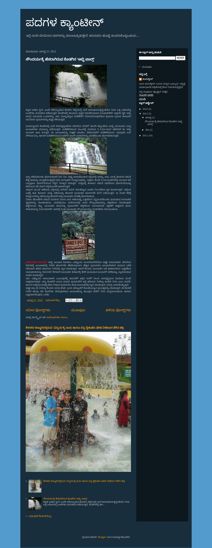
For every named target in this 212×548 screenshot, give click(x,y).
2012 (145, 113)
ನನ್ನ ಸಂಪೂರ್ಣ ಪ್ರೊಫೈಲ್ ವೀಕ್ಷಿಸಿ (153, 91)
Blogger (102, 537)
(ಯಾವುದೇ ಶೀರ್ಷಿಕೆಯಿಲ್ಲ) (40, 516)
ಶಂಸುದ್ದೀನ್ (148, 79)
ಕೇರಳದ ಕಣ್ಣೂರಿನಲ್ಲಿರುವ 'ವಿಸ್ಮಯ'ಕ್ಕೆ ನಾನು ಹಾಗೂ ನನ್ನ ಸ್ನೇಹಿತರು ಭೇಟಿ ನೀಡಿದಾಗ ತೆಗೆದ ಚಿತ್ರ (75, 327)
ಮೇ (147, 129)
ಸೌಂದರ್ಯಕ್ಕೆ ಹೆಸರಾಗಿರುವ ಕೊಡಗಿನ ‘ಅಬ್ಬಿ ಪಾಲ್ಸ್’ (60, 59)
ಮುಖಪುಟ (78, 310)
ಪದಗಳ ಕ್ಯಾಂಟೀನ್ (65, 22)
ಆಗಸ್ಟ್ (148, 117)
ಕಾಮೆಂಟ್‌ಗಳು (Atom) (57, 317)
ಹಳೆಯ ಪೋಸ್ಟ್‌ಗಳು (118, 310)
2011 (145, 135)
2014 (145, 109)
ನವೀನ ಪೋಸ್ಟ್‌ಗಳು (38, 310)
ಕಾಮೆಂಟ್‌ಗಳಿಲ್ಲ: (53, 300)
